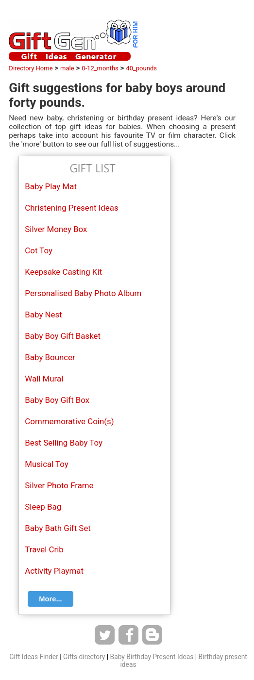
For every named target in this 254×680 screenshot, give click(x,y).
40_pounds (141, 68)
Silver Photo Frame (59, 485)
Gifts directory (84, 657)
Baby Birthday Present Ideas (152, 657)
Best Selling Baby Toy (63, 443)
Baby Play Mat (51, 186)
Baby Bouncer (50, 357)
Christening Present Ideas (71, 208)
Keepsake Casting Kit (63, 272)
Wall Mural (44, 378)
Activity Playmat (54, 571)
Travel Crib (44, 549)
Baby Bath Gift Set (57, 528)
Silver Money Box (56, 229)
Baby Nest (43, 314)
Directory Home (30, 68)
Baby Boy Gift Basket (63, 336)
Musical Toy (46, 464)
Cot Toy (38, 250)
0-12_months (100, 68)
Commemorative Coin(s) (69, 421)
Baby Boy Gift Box (57, 400)
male (67, 68)
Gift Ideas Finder (33, 657)
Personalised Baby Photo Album (83, 293)
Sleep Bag (43, 507)
